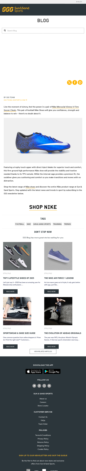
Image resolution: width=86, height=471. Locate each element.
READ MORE (10, 291)
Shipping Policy (43, 445)
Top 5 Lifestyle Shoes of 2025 (18, 278)
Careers (43, 402)
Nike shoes (30, 186)
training (57, 224)
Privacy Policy (43, 438)
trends (67, 224)
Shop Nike (43, 207)
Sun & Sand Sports (42, 224)
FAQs (43, 420)
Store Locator (43, 405)
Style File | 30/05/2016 (43, 33)
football (19, 224)
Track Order (43, 424)
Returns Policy (43, 442)
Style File (7, 273)
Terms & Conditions (43, 435)
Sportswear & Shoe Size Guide (19, 333)
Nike (29, 224)
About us (43, 398)
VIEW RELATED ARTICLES (43, 351)
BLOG (43, 20)
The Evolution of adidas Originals (62, 333)
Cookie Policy (43, 449)
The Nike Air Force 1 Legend (59, 278)
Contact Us (43, 417)
